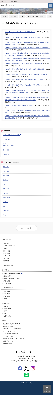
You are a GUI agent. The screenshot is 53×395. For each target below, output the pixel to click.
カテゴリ (13, 16)
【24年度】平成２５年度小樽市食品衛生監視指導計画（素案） (23, 37)
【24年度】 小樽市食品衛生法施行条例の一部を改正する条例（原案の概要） (27, 48)
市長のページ (7, 243)
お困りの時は (6, 210)
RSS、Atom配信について (10, 333)
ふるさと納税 (7, 256)
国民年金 (5, 202)
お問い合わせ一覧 (8, 341)
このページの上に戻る (27, 228)
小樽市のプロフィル (9, 246)
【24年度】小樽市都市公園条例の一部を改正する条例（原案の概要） (25, 69)
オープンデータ (8, 263)
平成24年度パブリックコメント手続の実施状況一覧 (20, 32)
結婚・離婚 (6, 175)
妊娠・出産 (6, 167)
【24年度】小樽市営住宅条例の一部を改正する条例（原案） (22, 85)
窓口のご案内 (7, 139)
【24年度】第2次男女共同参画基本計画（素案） (19, 105)
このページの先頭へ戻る (47, 390)
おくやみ (5, 193)
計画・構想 (7, 251)
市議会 (5, 248)
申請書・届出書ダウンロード (12, 278)
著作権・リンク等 (8, 326)
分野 (22, 16)
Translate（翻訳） (8, 343)
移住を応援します (9, 253)
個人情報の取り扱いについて (11, 324)
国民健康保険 (6, 197)
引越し (5, 298)
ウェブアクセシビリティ (10, 336)
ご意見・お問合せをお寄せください (13, 339)
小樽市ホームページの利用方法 (12, 328)
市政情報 (6, 258)
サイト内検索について (9, 331)
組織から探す (14, 1)
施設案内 (6, 261)
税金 (4, 206)
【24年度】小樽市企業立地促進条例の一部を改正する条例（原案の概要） (26, 74)
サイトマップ (4, 1)
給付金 (5, 215)
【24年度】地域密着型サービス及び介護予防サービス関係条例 (23, 64)
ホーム (4, 16)
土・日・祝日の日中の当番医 (12, 135)
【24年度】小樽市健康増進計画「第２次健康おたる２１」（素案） (24, 79)
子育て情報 (6, 171)
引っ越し (5, 180)
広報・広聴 (6, 150)
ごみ (4, 184)
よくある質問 (7, 154)
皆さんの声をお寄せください (36, 16)
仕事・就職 (6, 189)
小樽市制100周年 (9, 265)
